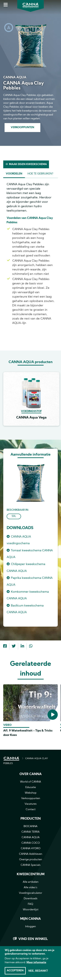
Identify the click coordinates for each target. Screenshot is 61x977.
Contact (30, 809)
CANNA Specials (31, 865)
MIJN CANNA (30, 919)
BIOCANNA (30, 826)
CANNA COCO (30, 843)
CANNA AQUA (31, 837)
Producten (30, 818)
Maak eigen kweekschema (28, 164)
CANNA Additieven (30, 854)
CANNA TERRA (30, 832)
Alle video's (30, 887)
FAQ (30, 904)
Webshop (30, 793)
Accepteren (15, 971)
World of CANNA (30, 782)
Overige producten (30, 859)
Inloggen (30, 926)
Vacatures (31, 804)
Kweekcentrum (30, 874)
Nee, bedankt (38, 971)
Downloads (30, 898)
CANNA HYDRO (30, 848)
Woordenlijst (30, 909)
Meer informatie (36, 963)
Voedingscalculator (30, 893)
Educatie (30, 787)
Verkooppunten (22, 127)
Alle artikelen (30, 882)
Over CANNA (31, 774)
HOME (11, 758)
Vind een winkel (33, 939)
